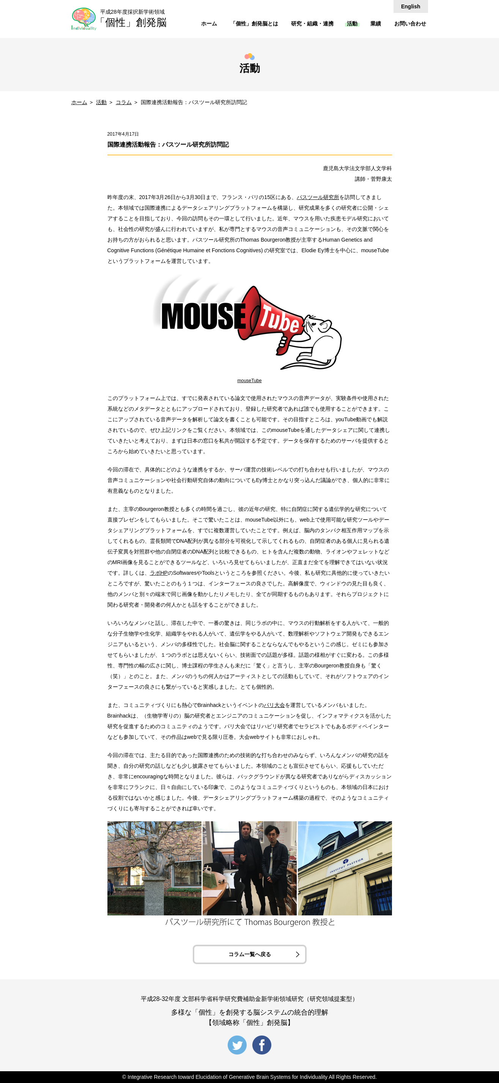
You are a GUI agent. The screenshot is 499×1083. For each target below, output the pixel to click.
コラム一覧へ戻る (249, 954)
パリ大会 (274, 705)
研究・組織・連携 (312, 24)
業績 (375, 24)
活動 (352, 24)
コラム (124, 102)
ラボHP (159, 573)
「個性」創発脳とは (254, 24)
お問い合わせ (410, 24)
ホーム (209, 24)
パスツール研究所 (318, 197)
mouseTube (249, 380)
